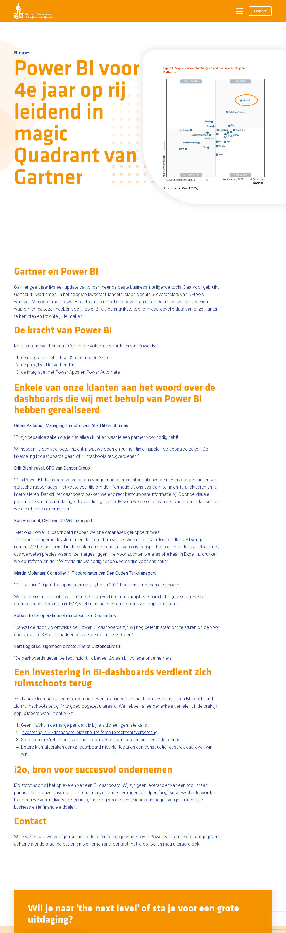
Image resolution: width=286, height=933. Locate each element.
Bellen (156, 844)
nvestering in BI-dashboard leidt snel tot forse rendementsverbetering (90, 732)
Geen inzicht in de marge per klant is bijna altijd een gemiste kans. (84, 725)
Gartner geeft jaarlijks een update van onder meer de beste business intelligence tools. (98, 287)
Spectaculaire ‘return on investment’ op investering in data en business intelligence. (101, 739)
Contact (260, 11)
